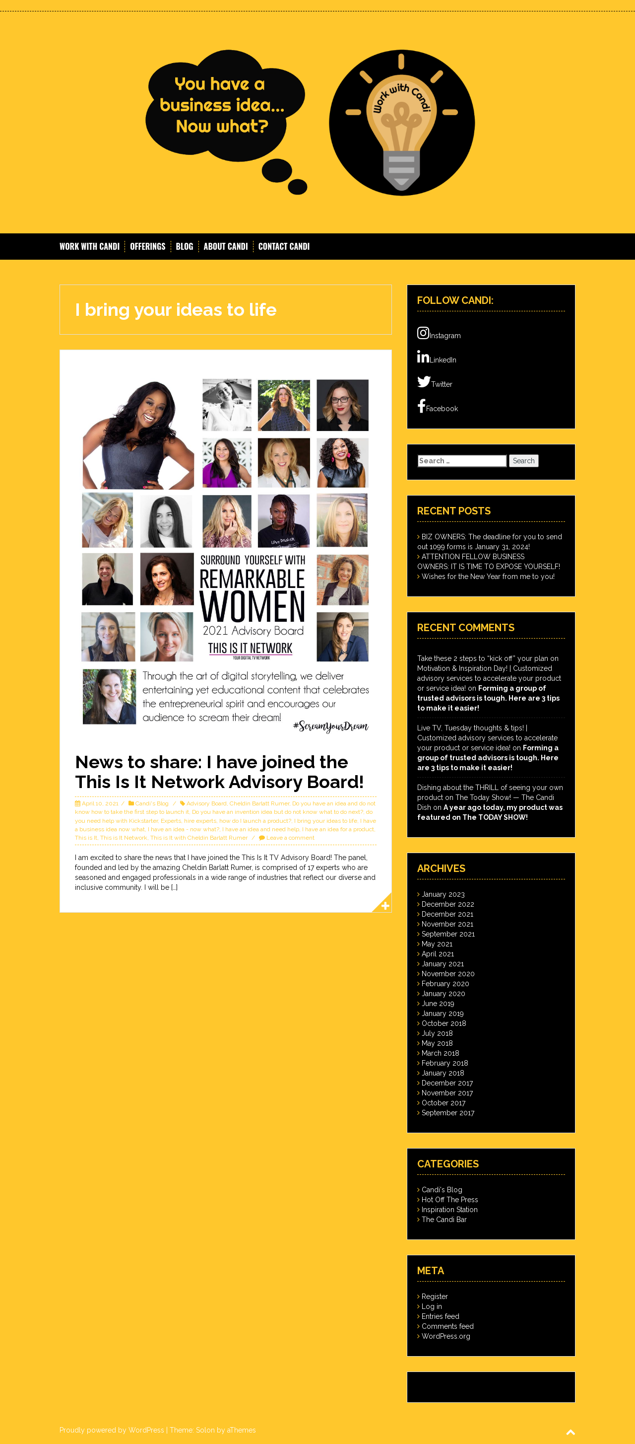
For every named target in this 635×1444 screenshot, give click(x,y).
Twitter (434, 382)
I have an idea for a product (338, 829)
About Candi (226, 246)
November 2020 (448, 974)
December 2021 (447, 914)
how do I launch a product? (255, 820)
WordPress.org (446, 1336)
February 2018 (445, 1063)
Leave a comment (290, 837)
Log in (432, 1306)
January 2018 (443, 1073)
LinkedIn (436, 357)
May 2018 (437, 1043)
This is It (86, 837)
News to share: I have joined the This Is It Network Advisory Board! (219, 771)
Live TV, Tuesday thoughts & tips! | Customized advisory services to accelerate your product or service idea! (487, 738)
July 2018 (437, 1033)
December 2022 (448, 904)
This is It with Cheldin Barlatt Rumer (199, 837)
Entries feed (440, 1316)
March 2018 (440, 1053)
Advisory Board (207, 803)
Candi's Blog (152, 803)
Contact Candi (284, 246)
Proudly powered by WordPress (112, 1430)
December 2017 (447, 1083)
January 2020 (443, 994)
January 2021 (443, 964)
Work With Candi (90, 246)
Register (435, 1296)
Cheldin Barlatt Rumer (259, 803)
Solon (205, 1430)
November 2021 (447, 924)
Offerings (147, 246)
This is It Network (123, 837)
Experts (171, 820)
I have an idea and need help (260, 829)
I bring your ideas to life (325, 820)
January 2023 (443, 894)
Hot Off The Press (450, 1200)
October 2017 (443, 1103)
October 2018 (444, 1023)
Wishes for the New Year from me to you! (488, 576)
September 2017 (448, 1113)
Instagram (439, 333)
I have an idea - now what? (183, 829)
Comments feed (448, 1326)
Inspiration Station (450, 1210)
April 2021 (438, 954)
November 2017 (447, 1093)
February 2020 (445, 984)
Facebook (437, 406)
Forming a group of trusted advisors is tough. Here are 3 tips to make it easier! (488, 698)
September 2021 (448, 934)
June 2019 (438, 1004)
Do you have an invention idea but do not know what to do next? (277, 811)
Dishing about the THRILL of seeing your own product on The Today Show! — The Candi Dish (490, 797)
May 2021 (437, 944)
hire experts (200, 820)
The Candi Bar (444, 1220)
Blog (184, 246)
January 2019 (443, 1013)
